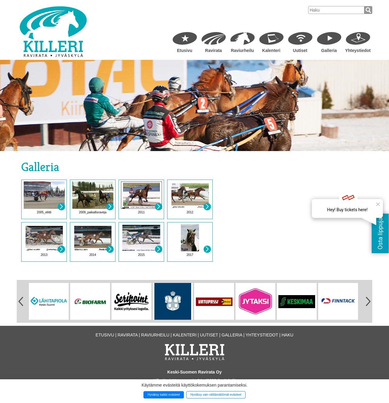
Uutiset (300, 50)
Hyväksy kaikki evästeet (164, 394)
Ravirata (213, 50)
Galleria (329, 50)
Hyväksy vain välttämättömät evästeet (215, 394)
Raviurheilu (242, 50)
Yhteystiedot (357, 50)
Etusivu (184, 50)
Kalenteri (271, 50)
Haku (287, 334)
